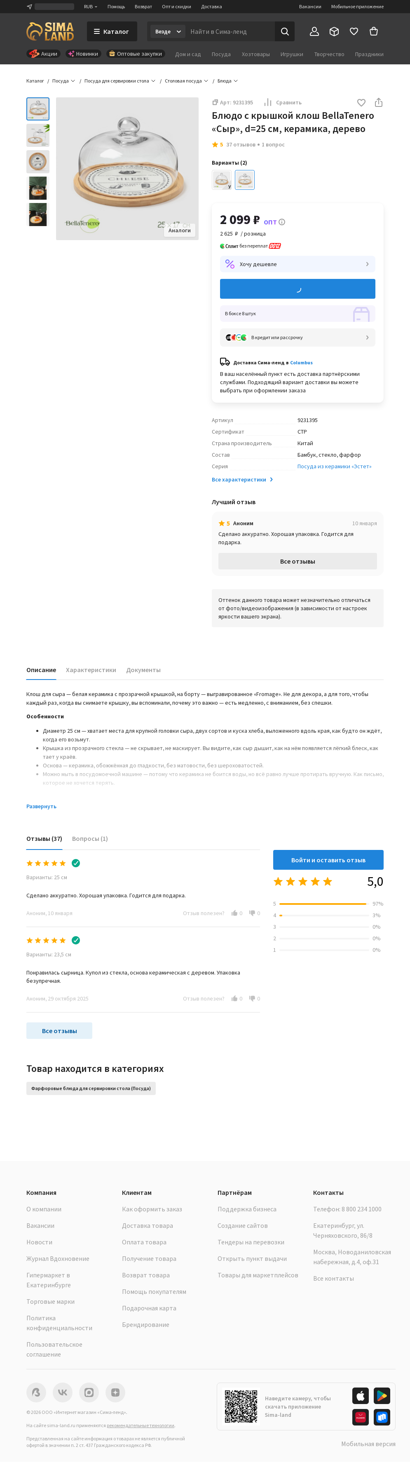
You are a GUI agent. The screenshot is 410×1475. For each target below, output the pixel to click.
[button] (361, 103)
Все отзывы (297, 561)
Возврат (143, 6)
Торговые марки (50, 1301)
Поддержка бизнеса (247, 1209)
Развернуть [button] (41, 806)
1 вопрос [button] (273, 144)
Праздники (369, 54)
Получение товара (149, 1258)
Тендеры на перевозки (251, 1242)
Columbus (301, 362)
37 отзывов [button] (240, 144)
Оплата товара (144, 1242)
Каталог (35, 81)
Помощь (116, 6)
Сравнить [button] (282, 102)
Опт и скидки (176, 6)
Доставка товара (147, 1225)
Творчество (329, 54)
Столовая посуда (183, 81)
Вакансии (310, 6)
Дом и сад (188, 54)
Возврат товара (146, 1275)
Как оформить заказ (152, 1209)
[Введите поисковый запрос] (230, 31)
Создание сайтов (243, 1225)
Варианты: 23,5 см (48, 954)
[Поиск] (285, 31)
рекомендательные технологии (140, 1425)
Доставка (211, 6)
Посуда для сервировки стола (116, 81)
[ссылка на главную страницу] (50, 31)
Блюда (225, 81)
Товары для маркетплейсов (258, 1275)
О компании (43, 1209)
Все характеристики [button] (243, 479)
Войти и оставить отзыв (328, 860)
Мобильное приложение (357, 6)
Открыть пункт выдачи (252, 1258)
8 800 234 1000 (362, 1209)
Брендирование (145, 1324)
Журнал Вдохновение (57, 1258)
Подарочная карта (149, 1308)
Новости (39, 1242)
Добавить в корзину (297, 289)
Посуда (221, 54)
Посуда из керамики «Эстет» (335, 466)
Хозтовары (256, 54)
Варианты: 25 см (46, 877)
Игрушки (292, 54)
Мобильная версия (368, 1444)
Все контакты (333, 1278)
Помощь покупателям (154, 1291)
